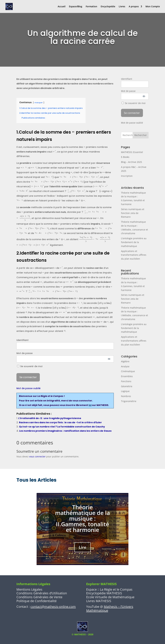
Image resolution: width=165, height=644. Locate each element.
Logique (125, 391)
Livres (122, 6)
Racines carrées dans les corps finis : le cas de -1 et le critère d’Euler (60, 422)
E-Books (125, 156)
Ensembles (127, 376)
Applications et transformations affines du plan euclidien (133, 255)
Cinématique (128, 371)
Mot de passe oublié (28, 388)
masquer (38, 102)
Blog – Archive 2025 (131, 162)
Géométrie (126, 386)
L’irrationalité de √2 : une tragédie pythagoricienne (49, 418)
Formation (91, 6)
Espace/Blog (75, 6)
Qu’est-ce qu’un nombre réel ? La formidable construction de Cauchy (62, 426)
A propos (134, 6)
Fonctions (126, 381)
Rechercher (140, 135)
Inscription (127, 175)
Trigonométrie (128, 401)
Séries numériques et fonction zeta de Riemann (132, 213)
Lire (82, 551)
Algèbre (125, 361)
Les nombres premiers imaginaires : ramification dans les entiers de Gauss (65, 430)
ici (90, 405)
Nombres (126, 396)
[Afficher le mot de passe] (109, 358)
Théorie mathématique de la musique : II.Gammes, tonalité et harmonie (82, 522)
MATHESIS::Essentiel (132, 152)
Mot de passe (24, 353)
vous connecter (37, 456)
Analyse (125, 366)
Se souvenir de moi (29, 366)
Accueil (61, 6)
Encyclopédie (108, 6)
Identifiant (22, 340)
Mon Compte (153, 6)
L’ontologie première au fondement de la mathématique (133, 242)
